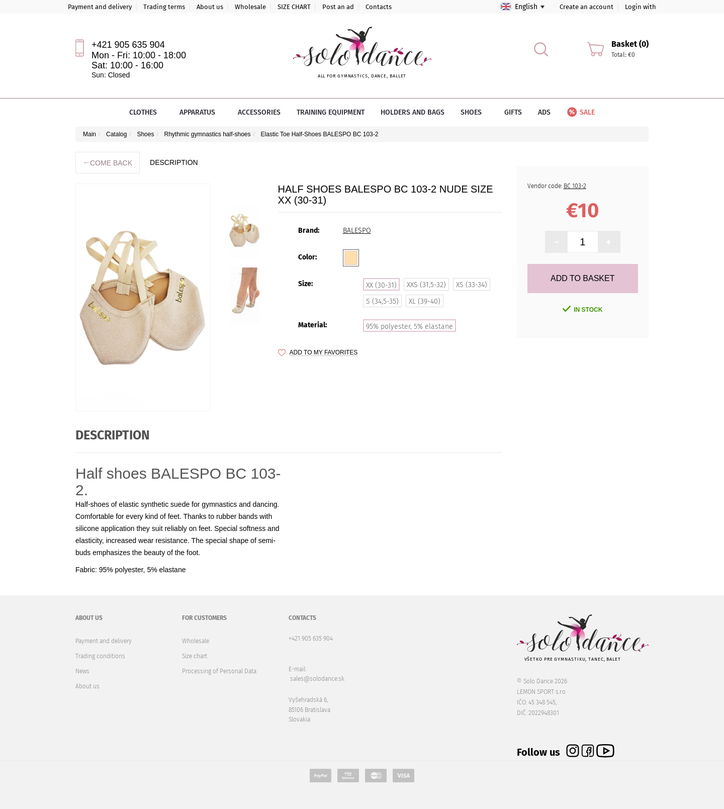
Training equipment (331, 112)
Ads (544, 112)
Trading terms (164, 7)
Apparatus (200, 112)
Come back (107, 162)
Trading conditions (100, 656)
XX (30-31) (381, 285)
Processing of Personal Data (219, 671)
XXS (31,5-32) (426, 285)
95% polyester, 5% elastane (409, 326)
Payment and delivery (100, 7)
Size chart (194, 656)
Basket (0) (630, 44)
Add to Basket (582, 278)
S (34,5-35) (382, 301)
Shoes (474, 112)
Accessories (259, 112)
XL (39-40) (424, 301)
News (82, 671)
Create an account (586, 7)
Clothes (146, 112)
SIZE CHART (294, 7)
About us (210, 7)
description (174, 162)
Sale (580, 112)
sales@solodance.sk (317, 678)
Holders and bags (412, 112)
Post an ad (338, 7)
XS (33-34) (471, 285)
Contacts (379, 7)
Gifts (513, 112)
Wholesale (250, 7)
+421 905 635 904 (128, 45)
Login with (640, 7)
